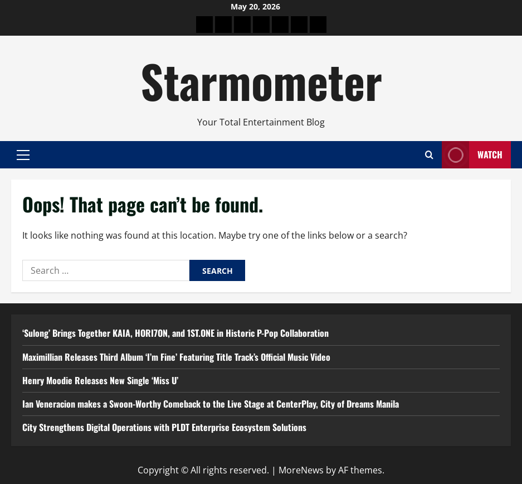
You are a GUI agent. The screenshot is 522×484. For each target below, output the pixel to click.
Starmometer (261, 80)
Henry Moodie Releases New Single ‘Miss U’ (100, 380)
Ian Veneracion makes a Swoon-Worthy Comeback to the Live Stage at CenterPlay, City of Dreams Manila (210, 403)
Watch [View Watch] (472, 154)
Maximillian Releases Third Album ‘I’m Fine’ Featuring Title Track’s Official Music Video (176, 357)
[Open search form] (429, 155)
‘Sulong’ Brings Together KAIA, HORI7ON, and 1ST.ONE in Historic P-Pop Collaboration (175, 333)
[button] (23, 154)
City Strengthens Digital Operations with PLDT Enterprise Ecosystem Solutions (164, 427)
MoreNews (301, 470)
